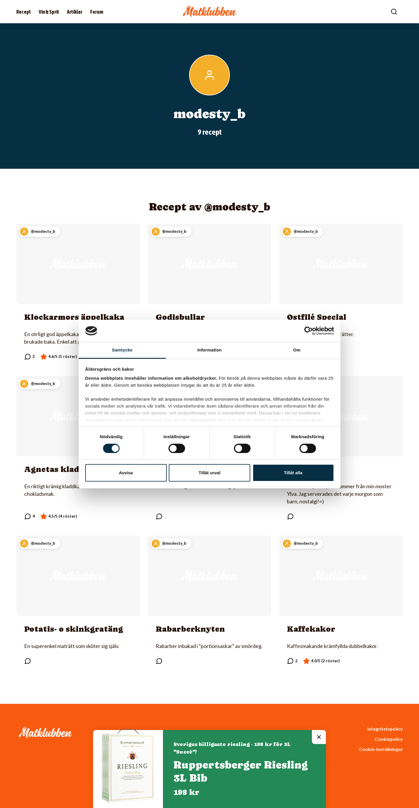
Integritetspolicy (385, 728)
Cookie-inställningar (381, 749)
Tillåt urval (210, 472)
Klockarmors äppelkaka (74, 317)
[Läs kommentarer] (29, 356)
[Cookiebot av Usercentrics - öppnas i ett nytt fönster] (308, 330)
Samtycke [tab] (122, 349)
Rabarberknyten (190, 628)
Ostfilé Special (316, 317)
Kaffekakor (311, 628)
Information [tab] (209, 349)
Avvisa (126, 472)
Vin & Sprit (49, 12)
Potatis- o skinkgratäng (73, 628)
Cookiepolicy (389, 739)
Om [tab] (296, 349)
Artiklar (74, 12)
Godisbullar (180, 317)
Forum (96, 12)
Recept (23, 12)
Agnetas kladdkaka (64, 469)
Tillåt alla (293, 472)
